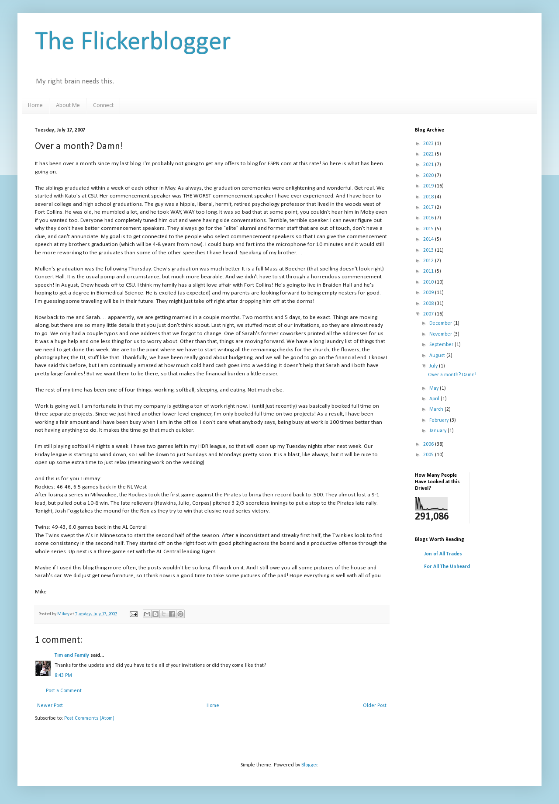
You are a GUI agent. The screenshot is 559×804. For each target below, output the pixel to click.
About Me (68, 105)
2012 (429, 260)
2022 (429, 154)
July (434, 366)
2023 (429, 143)
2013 (429, 250)
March (437, 409)
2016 (429, 218)
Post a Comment (64, 690)
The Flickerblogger (133, 43)
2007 (429, 314)
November (441, 334)
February (439, 420)
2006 (429, 444)
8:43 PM (63, 675)
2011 (429, 271)
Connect (103, 105)
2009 (429, 292)
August (437, 355)
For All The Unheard (447, 566)
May (434, 388)
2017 (429, 207)
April (435, 399)
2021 (429, 164)
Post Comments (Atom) (89, 718)
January (438, 430)
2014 (429, 239)
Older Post (374, 705)
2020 (429, 175)
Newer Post (50, 705)
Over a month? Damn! (452, 375)
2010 (429, 282)
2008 (429, 303)
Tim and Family (72, 655)
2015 (429, 229)
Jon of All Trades (443, 554)
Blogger (309, 765)
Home (35, 105)
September (442, 344)
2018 (429, 197)
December (441, 323)
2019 (429, 186)
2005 (429, 454)
